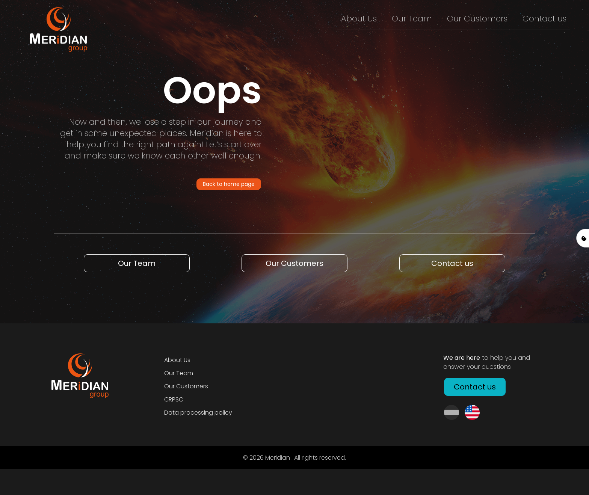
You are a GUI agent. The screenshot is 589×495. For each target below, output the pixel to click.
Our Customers (477, 18)
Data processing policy (198, 412)
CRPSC (173, 399)
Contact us (544, 18)
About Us (359, 18)
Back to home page (229, 184)
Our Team (412, 18)
